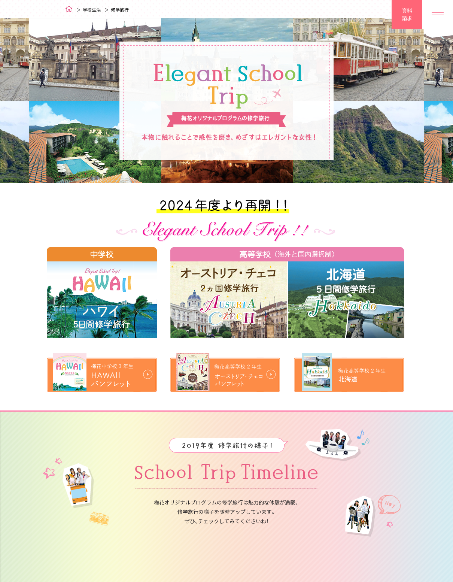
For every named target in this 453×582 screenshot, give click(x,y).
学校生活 (92, 9)
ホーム (69, 9)
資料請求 (407, 14)
